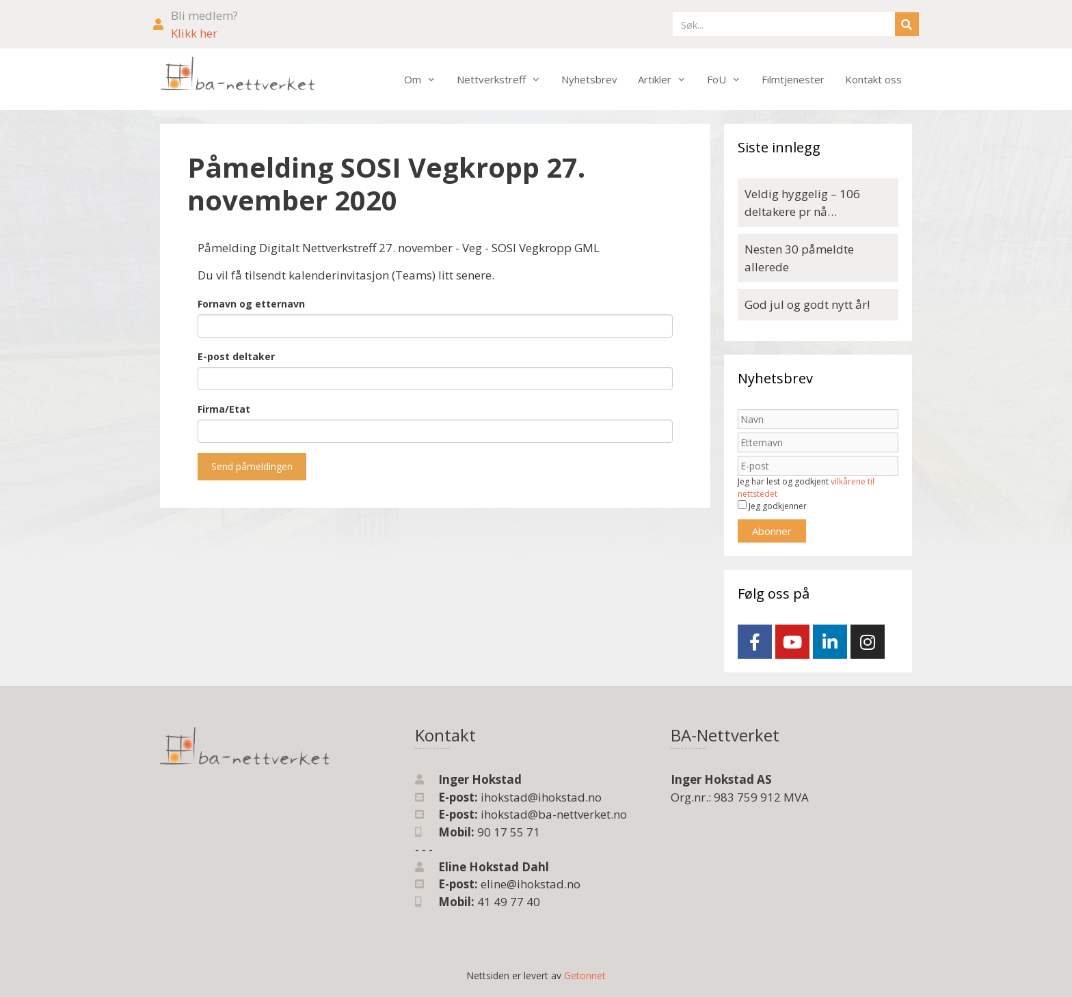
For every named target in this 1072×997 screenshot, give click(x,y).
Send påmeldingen (252, 466)
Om (425, 79)
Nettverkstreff (504, 79)
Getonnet (585, 975)
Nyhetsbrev (589, 79)
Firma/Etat (224, 408)
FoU (729, 79)
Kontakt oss (873, 79)
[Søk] (907, 24)
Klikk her (194, 33)
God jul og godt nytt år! (807, 304)
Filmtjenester (793, 79)
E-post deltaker (236, 356)
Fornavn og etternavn (251, 303)
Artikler (667, 79)
